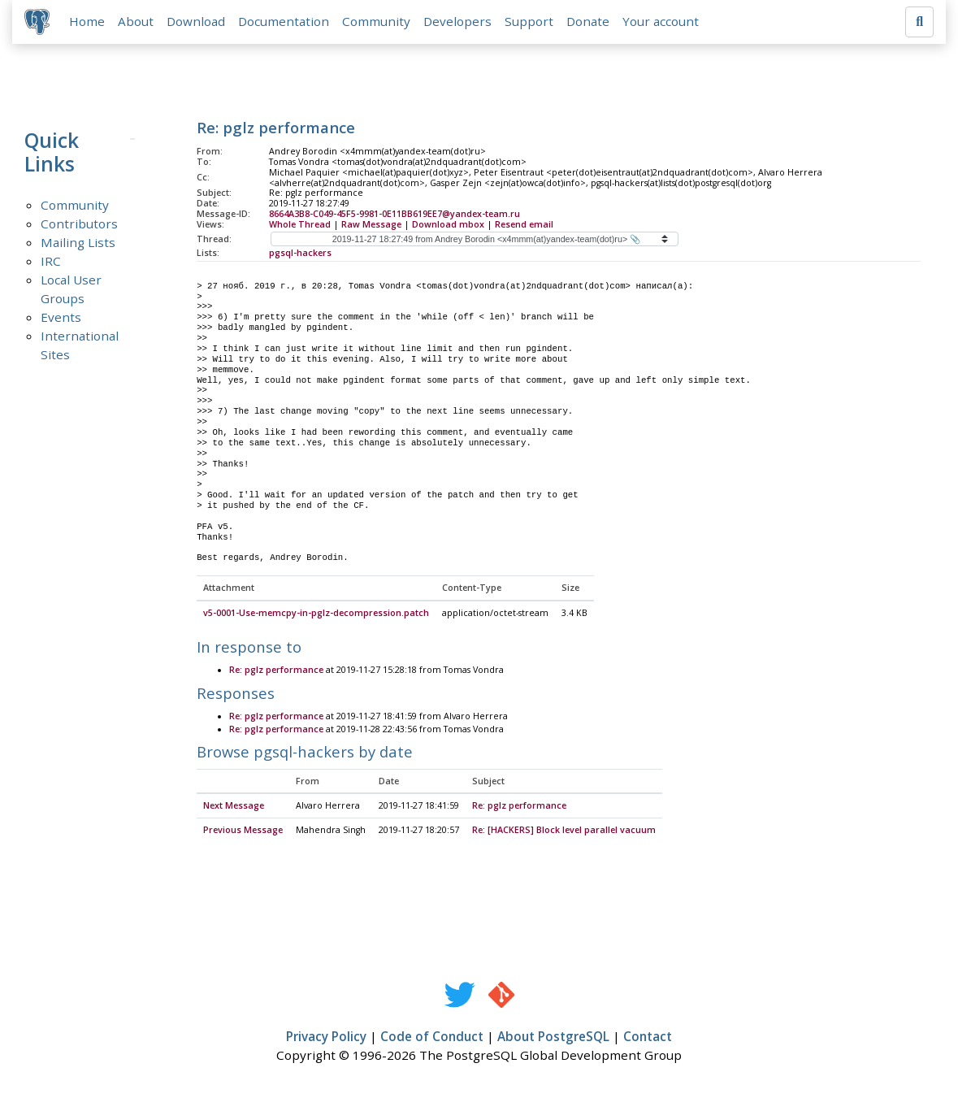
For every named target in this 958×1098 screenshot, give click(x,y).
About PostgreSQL (553, 1038)
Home (88, 22)
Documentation (284, 22)
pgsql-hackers (300, 253)
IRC (51, 262)
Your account (661, 22)
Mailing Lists (78, 243)
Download (196, 22)
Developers (458, 22)
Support (529, 22)
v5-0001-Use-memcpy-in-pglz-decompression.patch (316, 614)
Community (377, 22)
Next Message (233, 807)
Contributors (79, 224)
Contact (647, 1038)
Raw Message (371, 225)
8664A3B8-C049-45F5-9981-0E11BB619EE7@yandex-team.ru (394, 214)
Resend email (524, 225)
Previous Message (243, 831)
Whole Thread (300, 225)
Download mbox (448, 225)
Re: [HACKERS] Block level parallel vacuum (564, 831)
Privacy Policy (326, 1038)
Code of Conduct (431, 1038)
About (136, 22)
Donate (588, 22)
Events (61, 318)
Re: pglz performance (276, 671)
